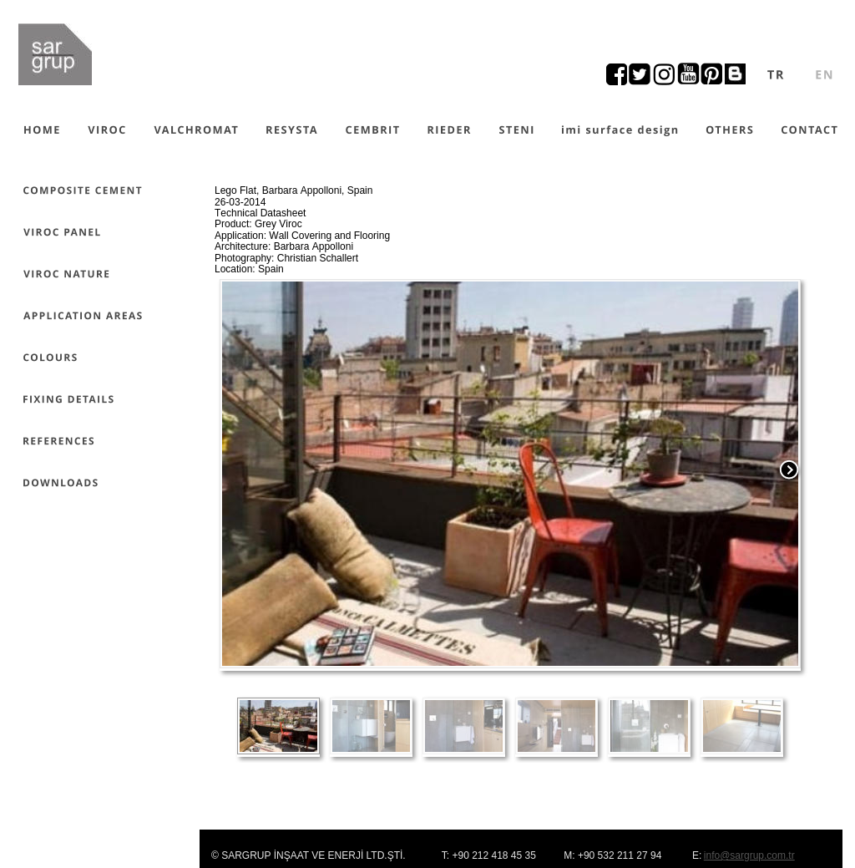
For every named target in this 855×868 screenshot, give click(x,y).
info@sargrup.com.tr (749, 855)
